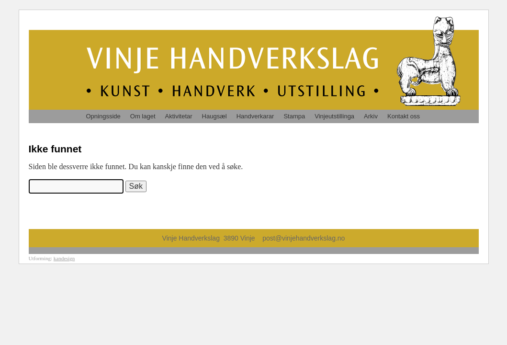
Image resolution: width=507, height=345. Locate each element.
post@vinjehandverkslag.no (303, 238)
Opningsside (103, 116)
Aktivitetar (178, 116)
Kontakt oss (403, 116)
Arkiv (371, 116)
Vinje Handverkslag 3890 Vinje (212, 238)
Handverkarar (255, 116)
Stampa (294, 116)
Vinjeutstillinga (334, 116)
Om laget (143, 116)
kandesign (64, 258)
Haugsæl (214, 116)
